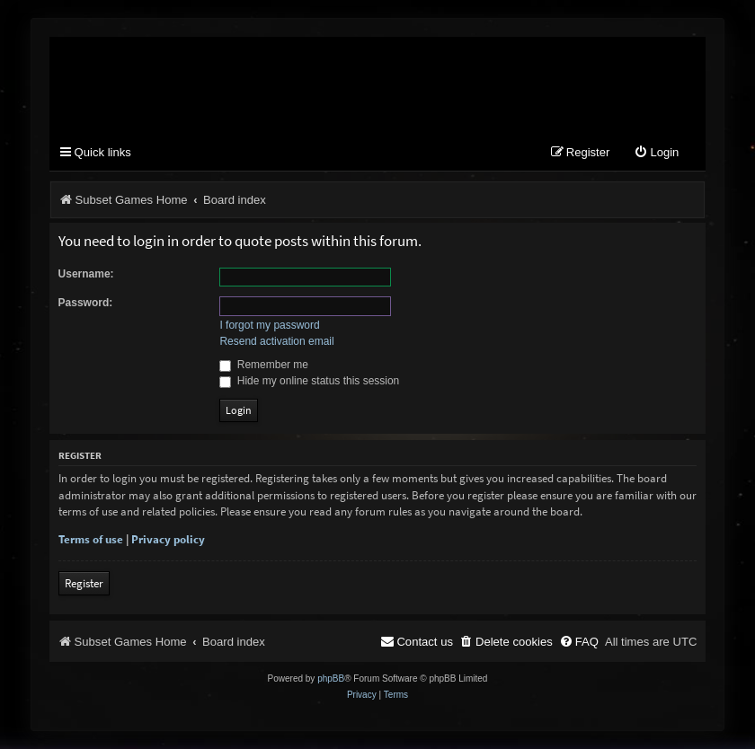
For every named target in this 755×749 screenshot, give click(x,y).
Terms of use (90, 539)
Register (84, 583)
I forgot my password (269, 325)
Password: (85, 302)
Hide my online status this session (309, 380)
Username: (86, 274)
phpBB (330, 678)
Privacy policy (168, 539)
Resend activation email (276, 341)
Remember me (263, 364)
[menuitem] (656, 153)
